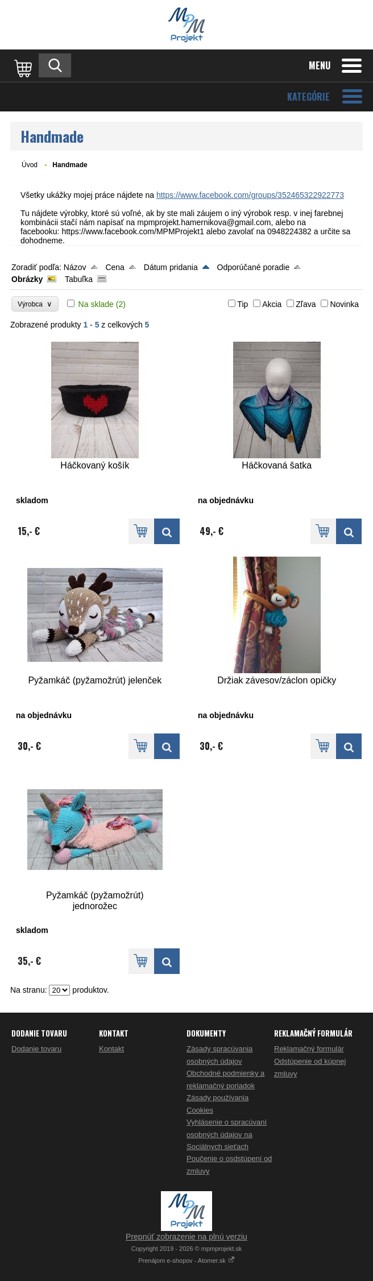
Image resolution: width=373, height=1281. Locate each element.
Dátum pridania (171, 267)
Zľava (306, 304)
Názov (75, 267)
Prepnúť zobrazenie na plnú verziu (186, 1236)
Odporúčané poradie (253, 267)
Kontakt (111, 1048)
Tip (242, 304)
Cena (114, 267)
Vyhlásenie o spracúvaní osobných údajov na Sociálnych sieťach (226, 1134)
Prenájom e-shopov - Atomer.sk (186, 1260)
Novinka (344, 304)
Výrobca (35, 304)
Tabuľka (79, 279)
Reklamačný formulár (309, 1048)
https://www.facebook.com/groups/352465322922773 (250, 195)
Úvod (30, 165)
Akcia (271, 304)
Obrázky (27, 279)
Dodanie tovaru (36, 1048)
